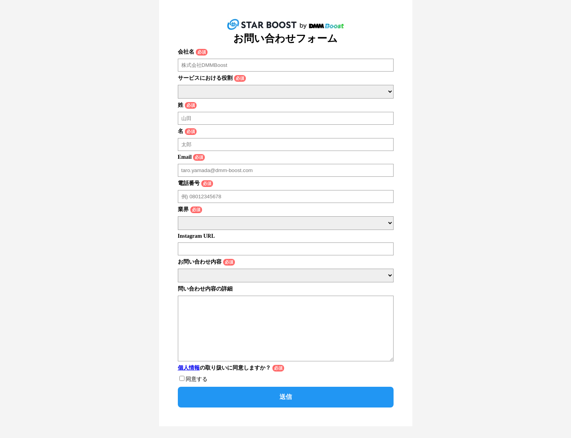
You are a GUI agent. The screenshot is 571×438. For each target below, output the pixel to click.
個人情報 (189, 379)
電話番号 (189, 183)
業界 (183, 209)
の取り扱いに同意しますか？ (224, 379)
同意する (197, 391)
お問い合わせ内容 (200, 262)
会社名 (186, 52)
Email (185, 157)
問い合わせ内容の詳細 (205, 289)
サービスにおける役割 (205, 78)
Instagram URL (196, 236)
